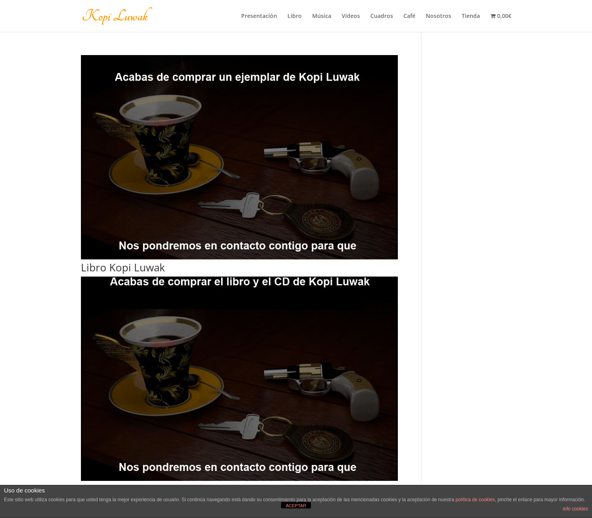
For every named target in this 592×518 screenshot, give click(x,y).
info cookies (575, 509)
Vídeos (351, 16)
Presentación (259, 16)
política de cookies (475, 499)
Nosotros (438, 16)
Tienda (471, 16)
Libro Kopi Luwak (123, 267)
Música (321, 16)
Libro (294, 16)
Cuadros (381, 16)
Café (409, 16)
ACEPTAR (296, 505)
